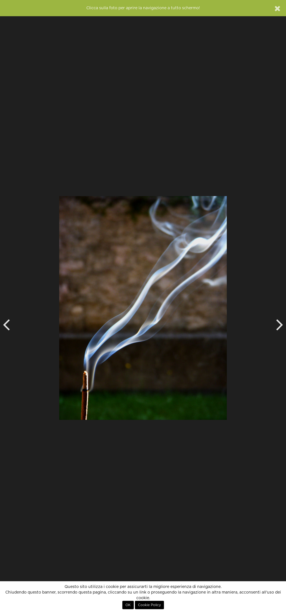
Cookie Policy (149, 605)
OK (128, 605)
